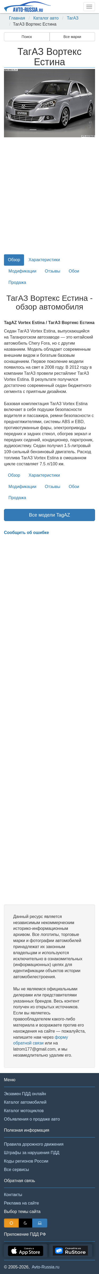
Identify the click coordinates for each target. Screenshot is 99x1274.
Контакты (13, 1194)
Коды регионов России (26, 1161)
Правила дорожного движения (33, 1144)
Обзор (14, 259)
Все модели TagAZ (49, 515)
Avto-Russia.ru (45, 1267)
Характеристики (44, 259)
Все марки (72, 37)
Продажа (17, 282)
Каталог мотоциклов (24, 1110)
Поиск (27, 37)
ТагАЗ (72, 18)
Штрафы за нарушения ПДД (31, 1152)
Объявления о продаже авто (32, 1119)
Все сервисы (16, 1169)
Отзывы (52, 271)
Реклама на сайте (21, 1203)
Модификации (22, 271)
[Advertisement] (49, 198)
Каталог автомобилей (25, 1102)
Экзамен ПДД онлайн (25, 1094)
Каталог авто (46, 18)
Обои (74, 271)
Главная (17, 18)
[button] (11, 103)
